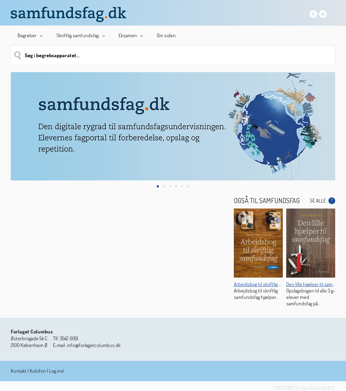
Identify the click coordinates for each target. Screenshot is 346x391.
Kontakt (19, 371)
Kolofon (38, 371)
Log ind (56, 371)
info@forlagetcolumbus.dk (94, 345)
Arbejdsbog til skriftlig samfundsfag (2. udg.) (278, 284)
